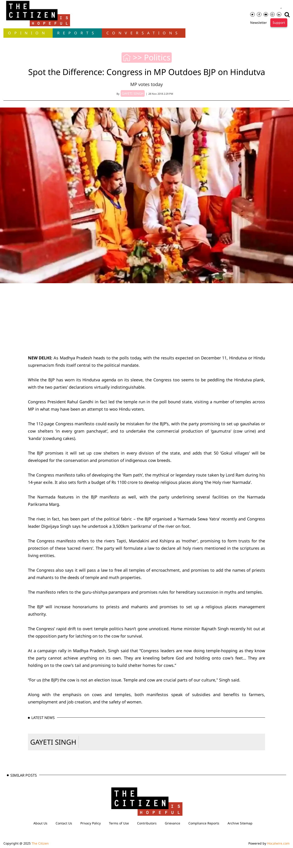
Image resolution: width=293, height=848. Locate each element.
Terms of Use (119, 823)
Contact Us (64, 823)
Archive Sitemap (240, 823)
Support (279, 22)
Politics (157, 57)
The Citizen (40, 843)
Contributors (147, 823)
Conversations (143, 32)
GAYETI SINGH (53, 742)
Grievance (172, 823)
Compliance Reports (203, 823)
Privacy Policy (90, 823)
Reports (77, 32)
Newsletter (258, 22)
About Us (40, 823)
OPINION (28, 32)
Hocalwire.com (278, 843)
